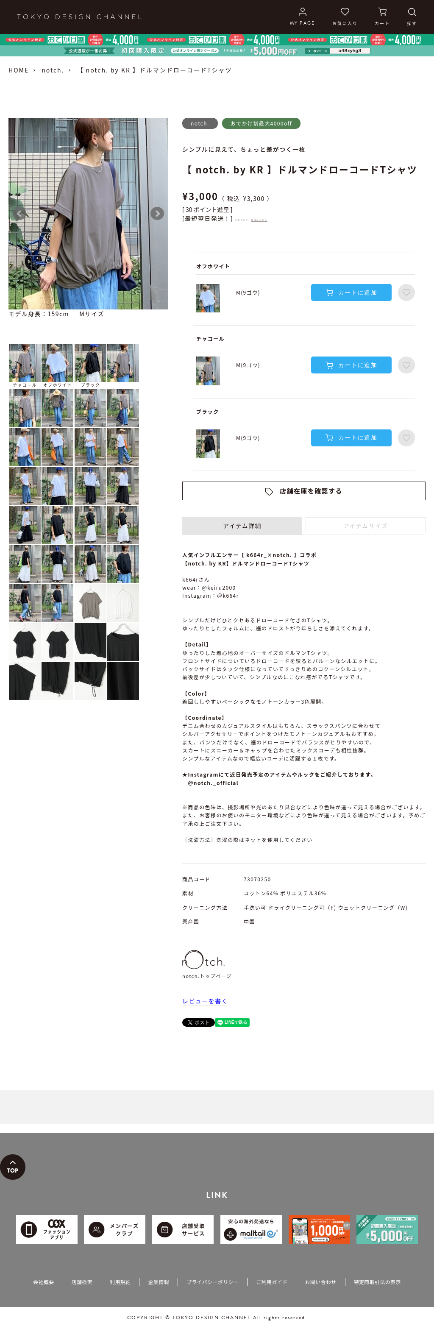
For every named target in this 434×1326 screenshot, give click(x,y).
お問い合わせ (320, 1281)
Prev (19, 213)
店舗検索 (82, 1281)
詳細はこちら (259, 219)
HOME (18, 70)
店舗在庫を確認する (311, 490)
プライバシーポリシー (212, 1281)
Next (157, 213)
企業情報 (158, 1281)
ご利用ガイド (271, 1281)
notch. (53, 70)
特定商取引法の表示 (377, 1281)
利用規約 (120, 1281)
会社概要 (43, 1281)
